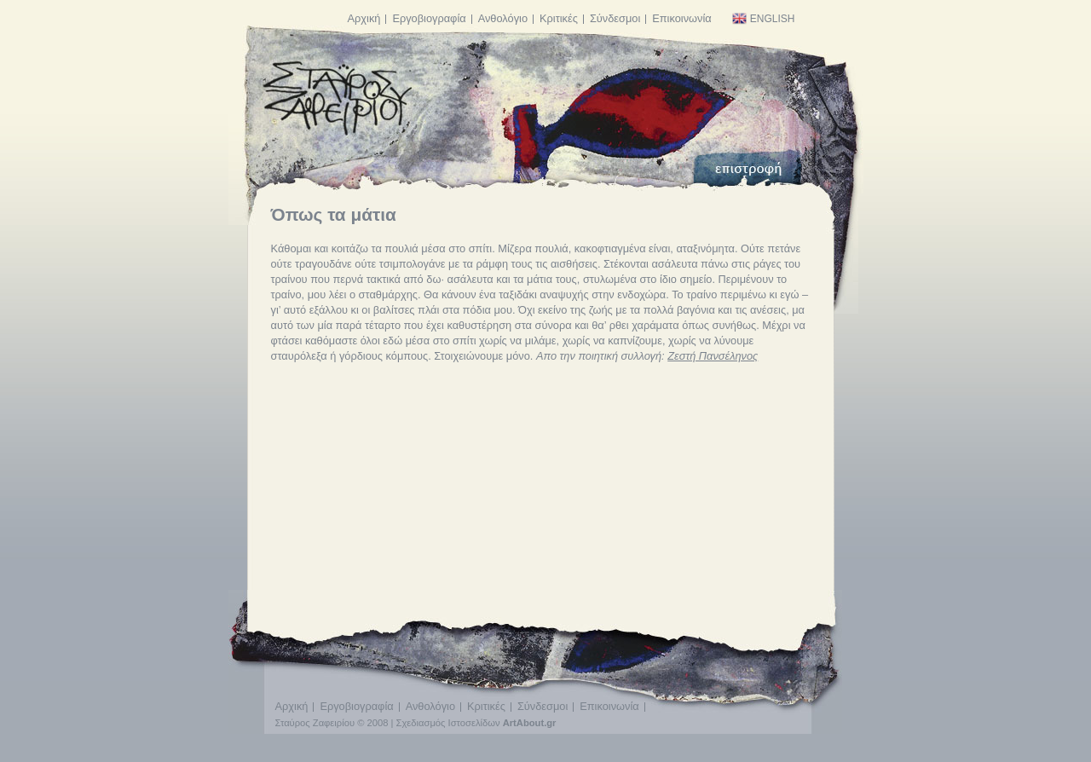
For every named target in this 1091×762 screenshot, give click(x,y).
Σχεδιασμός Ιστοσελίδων (448, 723)
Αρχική (364, 18)
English (763, 18)
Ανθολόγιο (503, 18)
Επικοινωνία (681, 18)
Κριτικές (559, 18)
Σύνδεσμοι (615, 18)
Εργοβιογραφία (428, 18)
